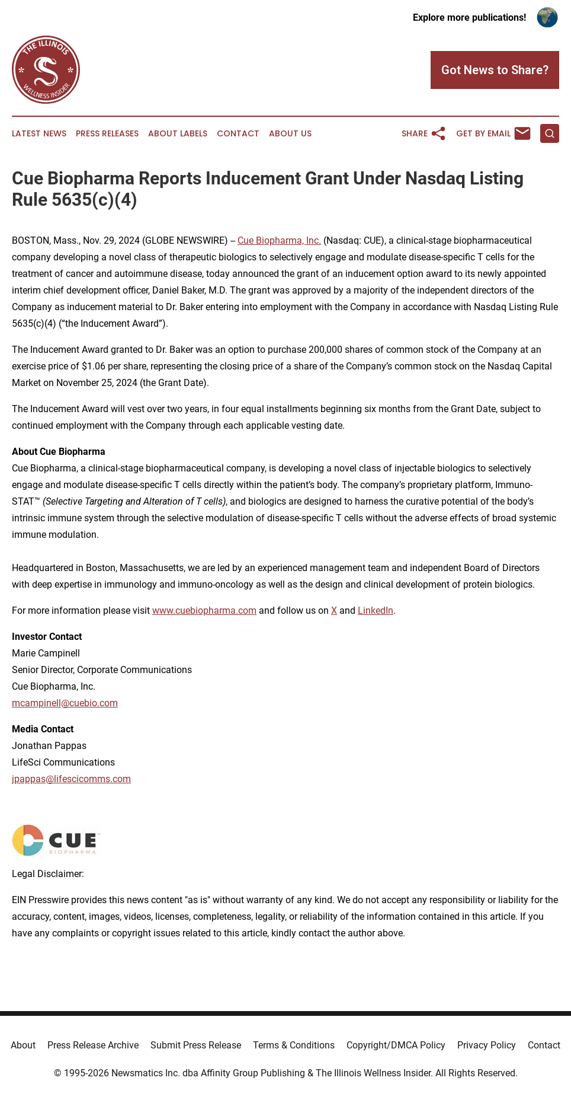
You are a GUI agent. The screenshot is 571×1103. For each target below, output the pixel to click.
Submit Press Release (195, 1045)
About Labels (177, 134)
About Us (290, 134)
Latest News (39, 134)
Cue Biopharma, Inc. (279, 240)
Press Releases (107, 134)
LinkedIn (375, 610)
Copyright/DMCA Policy (396, 1045)
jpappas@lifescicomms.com (71, 779)
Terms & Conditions (294, 1045)
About (23, 1045)
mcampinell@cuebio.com (65, 703)
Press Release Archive (93, 1045)
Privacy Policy (486, 1045)
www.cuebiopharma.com (204, 610)
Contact (238, 134)
